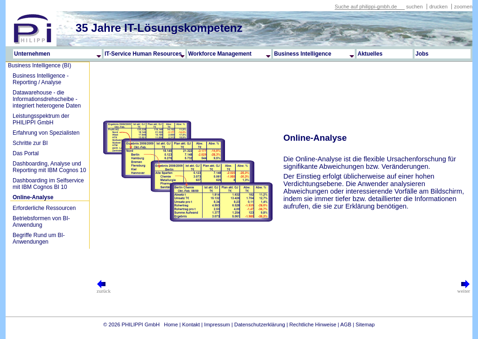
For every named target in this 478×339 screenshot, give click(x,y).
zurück (104, 288)
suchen (414, 6)
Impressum (217, 324)
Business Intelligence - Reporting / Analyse (41, 79)
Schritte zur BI (30, 143)
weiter (463, 288)
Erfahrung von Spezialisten (46, 133)
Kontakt (191, 324)
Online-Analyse (33, 197)
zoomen (463, 6)
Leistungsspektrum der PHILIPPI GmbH (41, 119)
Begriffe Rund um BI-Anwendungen (39, 238)
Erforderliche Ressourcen (44, 208)
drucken (439, 6)
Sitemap (365, 324)
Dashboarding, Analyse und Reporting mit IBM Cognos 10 (49, 166)
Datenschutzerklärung (259, 324)
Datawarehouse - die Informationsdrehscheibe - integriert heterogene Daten (47, 99)
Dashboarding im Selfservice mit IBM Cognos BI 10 (48, 183)
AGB (345, 324)
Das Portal (26, 153)
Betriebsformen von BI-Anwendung (41, 221)
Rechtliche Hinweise (313, 324)
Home (171, 324)
